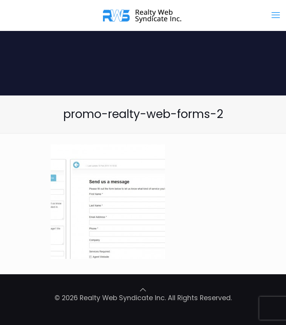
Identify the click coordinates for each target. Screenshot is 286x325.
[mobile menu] (275, 15)
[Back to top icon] (143, 289)
